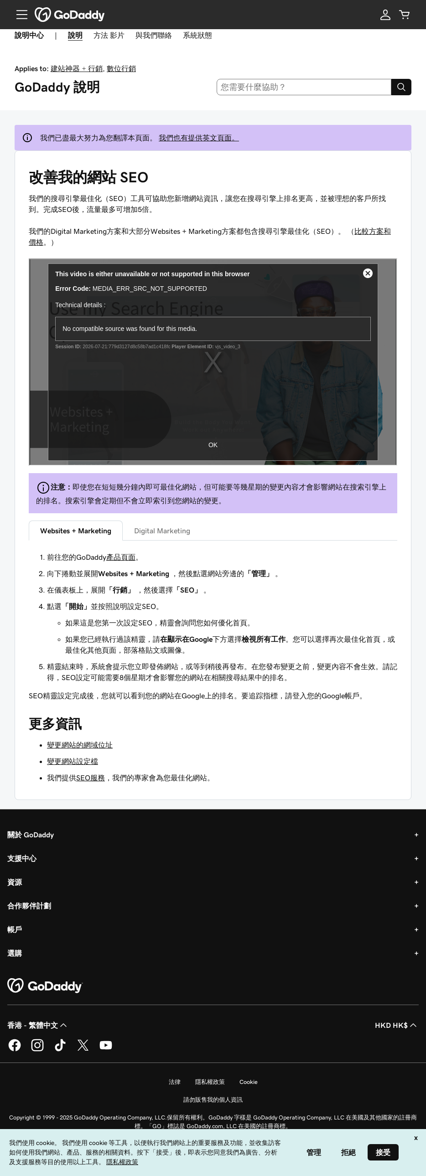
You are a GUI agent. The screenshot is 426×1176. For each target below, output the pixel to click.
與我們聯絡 (153, 35)
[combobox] (304, 87)
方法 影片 (109, 35)
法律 (175, 1082)
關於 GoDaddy (30, 834)
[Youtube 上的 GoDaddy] (106, 1049)
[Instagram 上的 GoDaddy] (37, 1049)
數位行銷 (121, 68)
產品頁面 (120, 557)
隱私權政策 (210, 1082)
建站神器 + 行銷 (77, 68)
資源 (14, 882)
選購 (14, 953)
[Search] (401, 87)
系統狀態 (197, 35)
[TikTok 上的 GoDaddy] (60, 1049)
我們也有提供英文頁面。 (199, 137)
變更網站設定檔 (72, 761)
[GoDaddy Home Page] (45, 986)
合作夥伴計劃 (29, 905)
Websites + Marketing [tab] (75, 530)
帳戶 (14, 929)
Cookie (248, 1082)
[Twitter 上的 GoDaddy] (83, 1049)
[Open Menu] (18, 14)
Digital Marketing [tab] (162, 530)
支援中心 (21, 858)
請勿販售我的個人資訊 (213, 1100)
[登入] (385, 14)
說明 (75, 35)
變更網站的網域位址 (80, 744)
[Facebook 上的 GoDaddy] (14, 1049)
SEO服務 (90, 777)
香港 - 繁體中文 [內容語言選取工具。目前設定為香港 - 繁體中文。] (38, 1025)
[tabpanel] (213, 626)
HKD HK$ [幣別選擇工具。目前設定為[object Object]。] (397, 1025)
